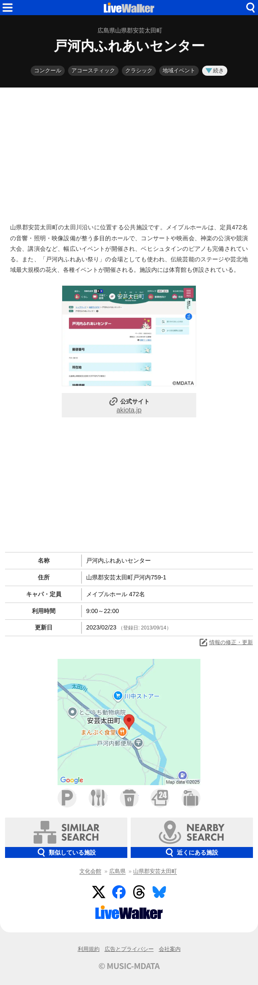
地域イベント (179, 70)
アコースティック (93, 70)
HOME (129, 8)
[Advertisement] (129, 153)
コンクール (47, 70)
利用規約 (89, 949)
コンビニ (159, 798)
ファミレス (98, 798)
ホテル (191, 798)
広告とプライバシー (129, 949)
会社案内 (170, 949)
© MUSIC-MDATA (129, 966)
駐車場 (67, 798)
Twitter (98, 892)
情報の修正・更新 (225, 642)
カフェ (129, 798)
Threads (139, 892)
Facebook (119, 892)
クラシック (139, 70)
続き (214, 70)
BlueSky (159, 892)
